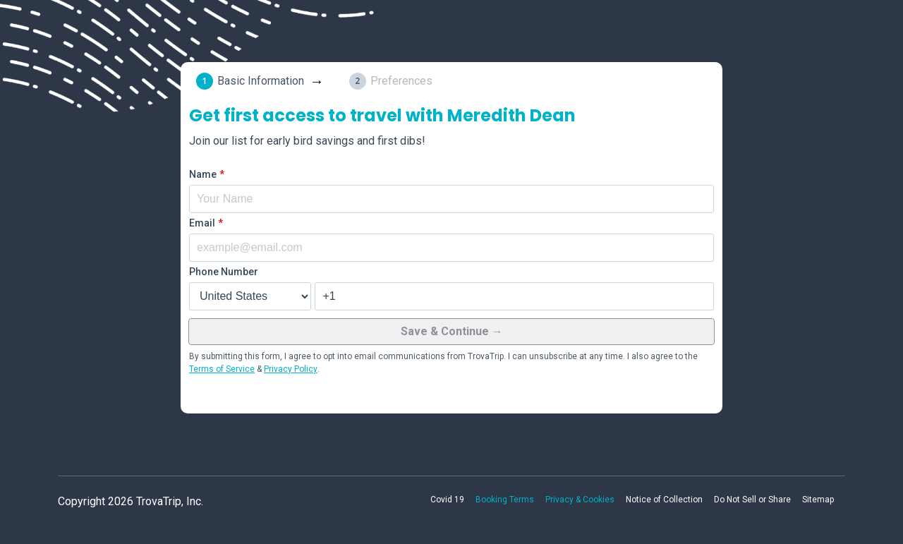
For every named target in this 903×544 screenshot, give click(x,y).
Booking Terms (504, 499)
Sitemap (818, 499)
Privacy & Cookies (579, 499)
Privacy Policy (290, 369)
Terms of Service (222, 369)
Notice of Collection (664, 499)
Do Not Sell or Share (752, 499)
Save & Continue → (452, 331)
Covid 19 (447, 499)
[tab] (263, 81)
